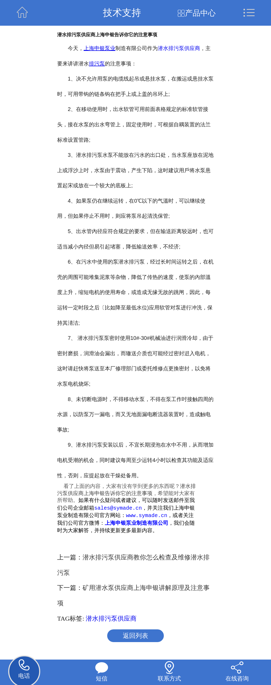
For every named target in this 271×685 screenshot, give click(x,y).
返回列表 (135, 636)
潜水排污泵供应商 (179, 48)
